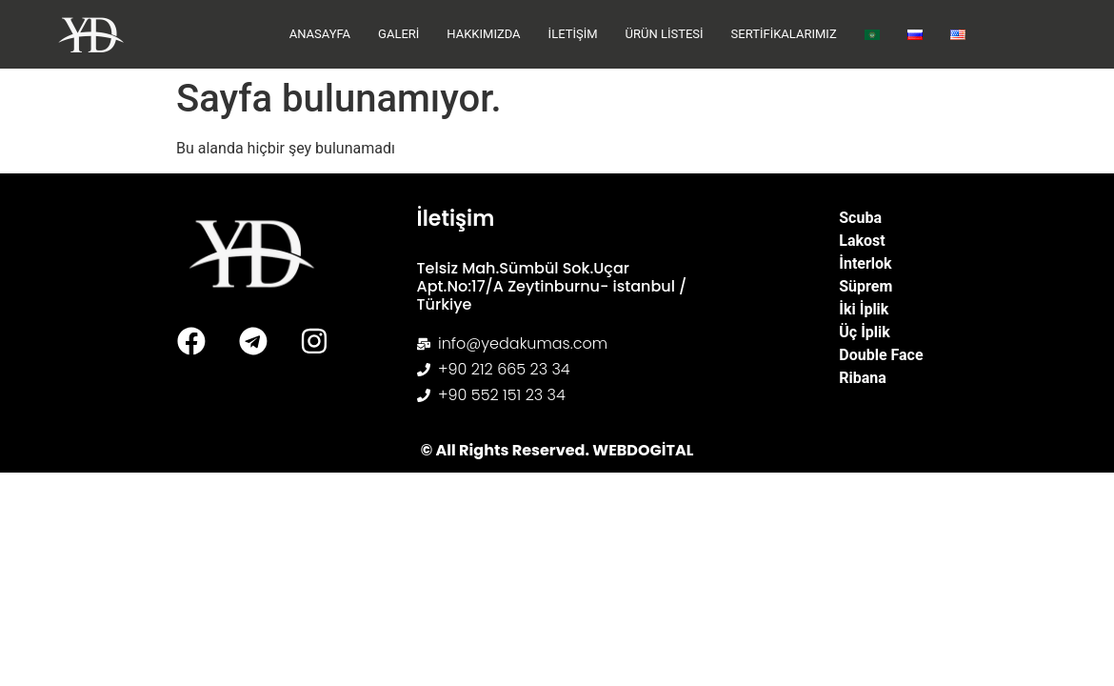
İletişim (573, 34)
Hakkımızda (483, 34)
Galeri (398, 34)
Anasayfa (319, 34)
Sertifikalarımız (784, 34)
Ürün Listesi (665, 34)
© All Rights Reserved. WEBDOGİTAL (557, 450)
